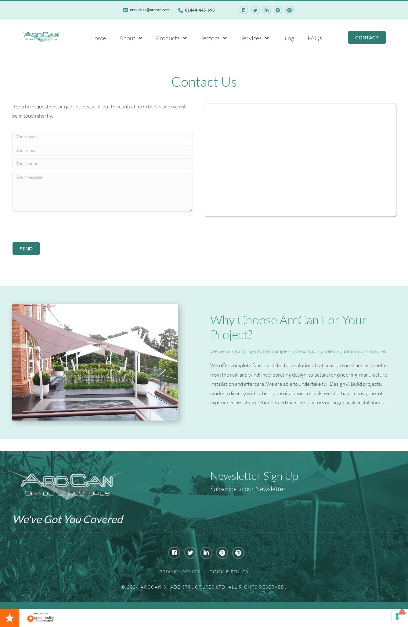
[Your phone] (102, 164)
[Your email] (102, 150)
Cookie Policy (229, 571)
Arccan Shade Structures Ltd (183, 586)
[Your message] (102, 192)
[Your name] (102, 137)
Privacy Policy (179, 571)
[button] (26, 248)
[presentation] (58, 227)
